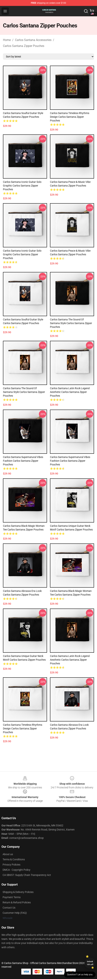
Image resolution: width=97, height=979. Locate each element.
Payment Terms (12, 897)
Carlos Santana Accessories (33, 40)
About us (8, 854)
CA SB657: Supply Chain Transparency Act (27, 874)
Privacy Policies (11, 864)
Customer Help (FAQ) (15, 912)
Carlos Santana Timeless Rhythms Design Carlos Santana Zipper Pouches (69, 117)
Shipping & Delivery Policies (18, 892)
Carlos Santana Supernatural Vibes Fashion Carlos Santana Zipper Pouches (23, 461)
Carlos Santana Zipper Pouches (23, 46)
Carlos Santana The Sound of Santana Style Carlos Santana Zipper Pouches (71, 323)
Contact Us (9, 907)
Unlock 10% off (90, 962)
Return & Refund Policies (17, 902)
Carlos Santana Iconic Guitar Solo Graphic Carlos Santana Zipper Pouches (22, 185)
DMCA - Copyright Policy (16, 869)
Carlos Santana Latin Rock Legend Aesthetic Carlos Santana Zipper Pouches (70, 392)
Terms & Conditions (14, 859)
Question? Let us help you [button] (80, 974)
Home (7, 40)
